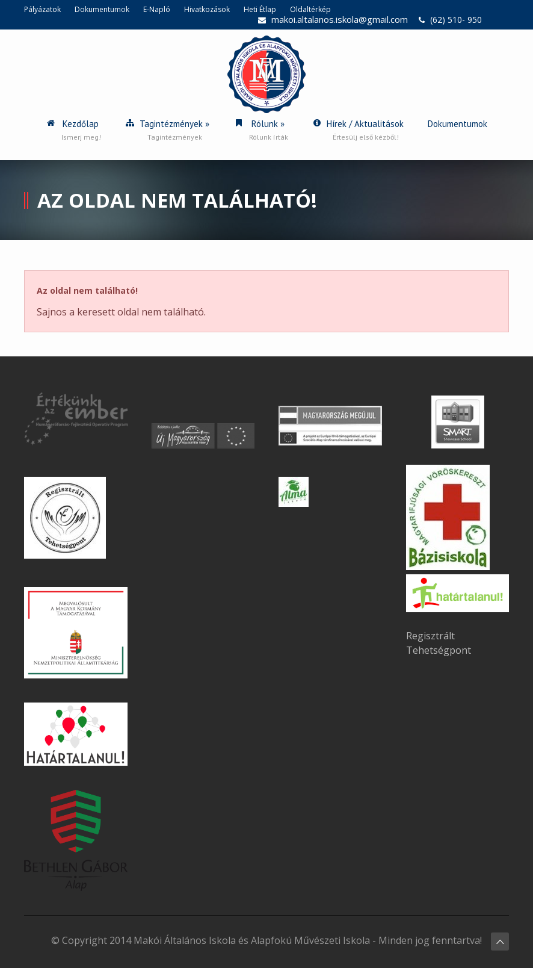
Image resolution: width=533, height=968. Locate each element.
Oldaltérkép (310, 9)
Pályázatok (42, 9)
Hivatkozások (207, 9)
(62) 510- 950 (456, 19)
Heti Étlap (260, 9)
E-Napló (156, 9)
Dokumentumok (102, 9)
